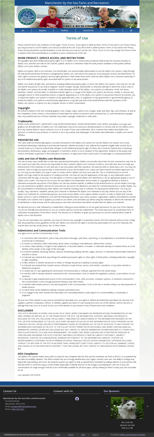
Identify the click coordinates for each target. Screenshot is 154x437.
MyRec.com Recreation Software (132, 434)
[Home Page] (23, 30)
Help (83, 434)
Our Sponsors (111, 391)
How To (96, 434)
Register (42, 30)
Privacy (70, 434)
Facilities (64, 30)
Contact (111, 30)
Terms (57, 434)
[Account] (131, 30)
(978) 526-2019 (17, 409)
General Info (88, 30)
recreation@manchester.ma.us (23, 406)
